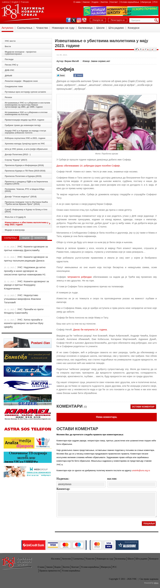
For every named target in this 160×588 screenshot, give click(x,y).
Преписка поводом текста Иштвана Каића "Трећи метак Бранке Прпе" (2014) (26, 203)
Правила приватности (49, 570)
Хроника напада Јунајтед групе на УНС (25, 144)
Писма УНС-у (11, 65)
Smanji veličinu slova (145, 49)
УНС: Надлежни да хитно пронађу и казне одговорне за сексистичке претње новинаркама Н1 (24, 271)
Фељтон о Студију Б (15, 217)
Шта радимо (116, 27)
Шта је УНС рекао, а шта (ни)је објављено (26, 149)
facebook (68, 20)
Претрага (156, 20)
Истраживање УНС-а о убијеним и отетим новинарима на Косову (26, 113)
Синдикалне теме (14, 86)
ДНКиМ (8, 76)
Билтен (104, 2)
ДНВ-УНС (9, 70)
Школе (100, 27)
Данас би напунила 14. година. (90, 329)
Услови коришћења (129, 2)
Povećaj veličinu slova (136, 49)
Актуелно (7, 27)
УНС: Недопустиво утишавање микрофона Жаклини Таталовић (22, 299)
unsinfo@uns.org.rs (141, 470)
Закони (86, 2)
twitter (73, 20)
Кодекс (95, 2)
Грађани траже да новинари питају (23, 125)
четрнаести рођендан (79, 276)
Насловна (55, 559)
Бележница (85, 27)
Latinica (5, 2)
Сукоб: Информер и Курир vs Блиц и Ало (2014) (26, 210)
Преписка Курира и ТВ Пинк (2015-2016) (25, 171)
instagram (79, 20)
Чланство (42, 27)
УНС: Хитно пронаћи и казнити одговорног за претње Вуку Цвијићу (23, 323)
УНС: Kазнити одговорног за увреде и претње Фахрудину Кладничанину (26, 285)
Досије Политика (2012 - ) (18, 154)
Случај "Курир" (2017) (16, 160)
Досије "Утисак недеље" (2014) (20, 197)
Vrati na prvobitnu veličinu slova (141, 49)
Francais (25, 2)
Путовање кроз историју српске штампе (25, 92)
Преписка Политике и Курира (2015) (23, 176)
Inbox (156, 583)
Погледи (9, 59)
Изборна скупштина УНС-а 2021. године (25, 138)
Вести (8, 46)
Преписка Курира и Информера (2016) (24, 165)
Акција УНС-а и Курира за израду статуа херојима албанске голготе (25, 132)
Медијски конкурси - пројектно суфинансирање (20, 53)
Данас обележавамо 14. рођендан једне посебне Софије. (88, 165)
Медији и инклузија (15, 230)
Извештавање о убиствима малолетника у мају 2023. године (26, 223)
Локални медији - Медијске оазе (21, 81)
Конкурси (133, 27)
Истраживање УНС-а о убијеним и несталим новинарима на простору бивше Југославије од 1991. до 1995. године (27, 105)
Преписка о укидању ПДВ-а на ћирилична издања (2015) (26, 183)
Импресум (146, 2)
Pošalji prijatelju (155, 49)
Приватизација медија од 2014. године (24, 120)
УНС (23, 13)
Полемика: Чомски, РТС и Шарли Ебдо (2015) (24, 190)
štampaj (150, 49)
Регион (8, 97)
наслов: (112, 478)
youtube (84, 20)
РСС (155, 2)
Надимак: (62, 478)
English (15, 2)
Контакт (114, 2)
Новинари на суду (63, 27)
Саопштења (24, 27)
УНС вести (10, 41)
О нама (77, 2)
